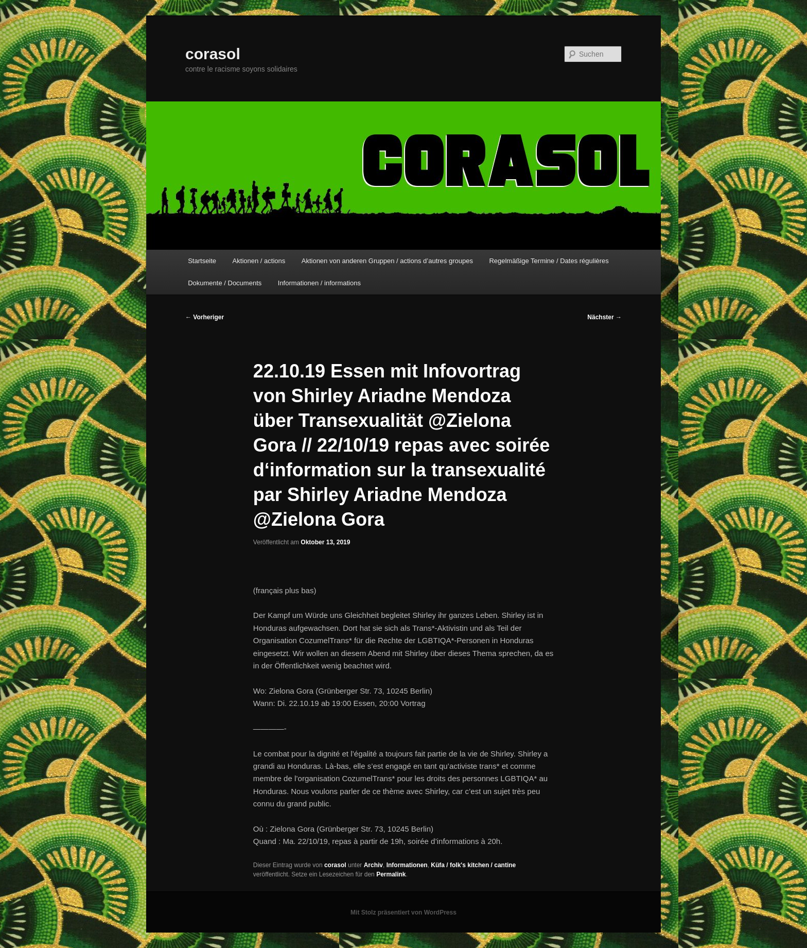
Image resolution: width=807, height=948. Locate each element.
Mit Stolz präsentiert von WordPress (403, 912)
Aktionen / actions (259, 261)
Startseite (202, 261)
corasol (212, 53)
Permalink (391, 874)
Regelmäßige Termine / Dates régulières (548, 261)
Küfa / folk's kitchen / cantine (473, 865)
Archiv (373, 865)
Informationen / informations (319, 283)
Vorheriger (204, 317)
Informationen (407, 865)
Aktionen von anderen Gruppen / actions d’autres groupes (387, 261)
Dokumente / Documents (224, 283)
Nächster (604, 317)
